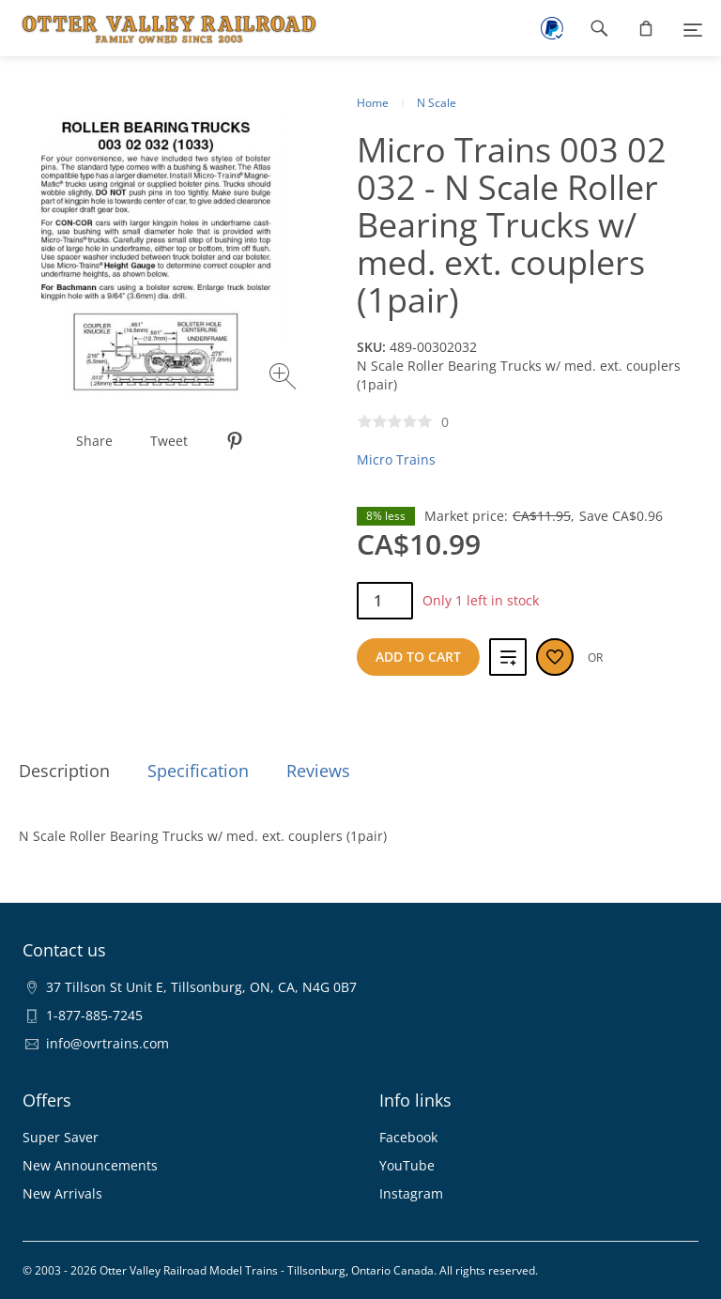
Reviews (318, 770)
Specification (198, 770)
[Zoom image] (284, 378)
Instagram (411, 1193)
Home (373, 103)
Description (64, 770)
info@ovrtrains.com (107, 1043)
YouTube (407, 1165)
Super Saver (61, 1137)
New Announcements (90, 1165)
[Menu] (692, 28)
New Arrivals (62, 1193)
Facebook (408, 1137)
